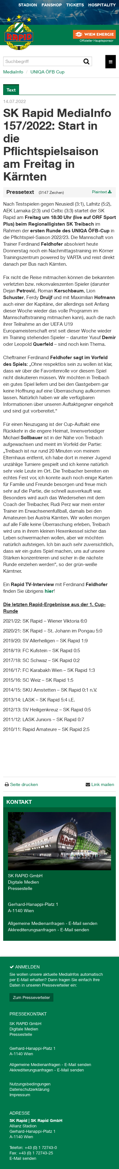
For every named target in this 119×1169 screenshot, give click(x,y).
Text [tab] (11, 89)
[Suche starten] (86, 61)
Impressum (20, 1094)
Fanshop (52, 4)
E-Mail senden (83, 923)
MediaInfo (13, 71)
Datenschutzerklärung (29, 1089)
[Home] (16, 38)
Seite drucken (23, 784)
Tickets (75, 4)
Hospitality (102, 4)
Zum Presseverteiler (31, 997)
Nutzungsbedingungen (30, 1083)
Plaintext (101, 191)
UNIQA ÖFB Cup (47, 71)
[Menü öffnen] (110, 61)
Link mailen (102, 784)
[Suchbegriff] (47, 61)
